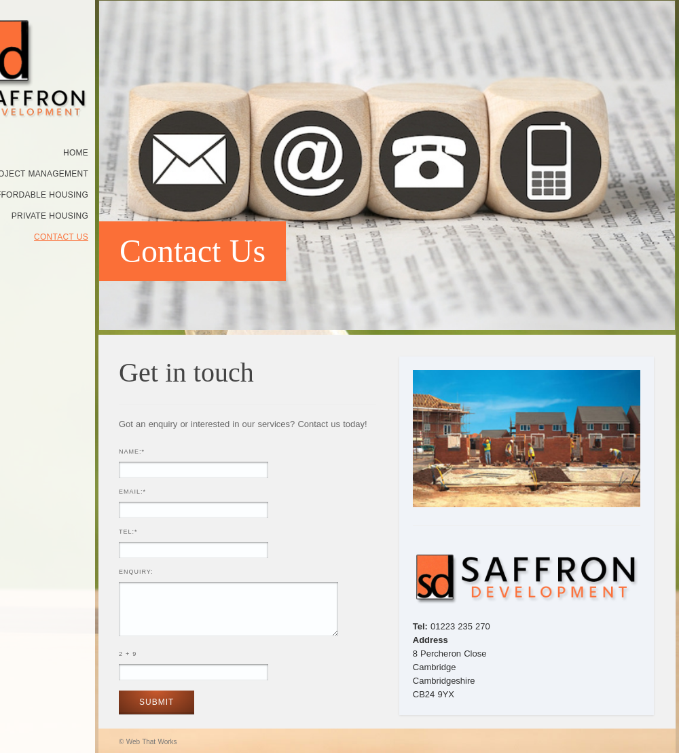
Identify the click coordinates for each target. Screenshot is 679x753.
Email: (132, 491)
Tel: (128, 531)
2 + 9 (127, 653)
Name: (132, 451)
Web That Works (151, 742)
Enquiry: (136, 571)
